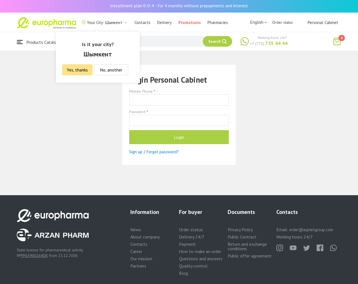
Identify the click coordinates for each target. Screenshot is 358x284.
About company (145, 237)
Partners (138, 266)
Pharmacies (218, 22)
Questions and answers (200, 258)
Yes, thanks (77, 70)
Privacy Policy (240, 229)
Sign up (135, 151)
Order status (282, 22)
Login (179, 137)
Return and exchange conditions (247, 246)
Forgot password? (163, 151)
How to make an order (200, 251)
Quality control (193, 266)
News (135, 229)
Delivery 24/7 (191, 237)
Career (136, 251)
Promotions (189, 22)
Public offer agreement (250, 256)
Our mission (141, 258)
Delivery (164, 22)
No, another (111, 70)
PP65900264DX (34, 255)
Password (137, 112)
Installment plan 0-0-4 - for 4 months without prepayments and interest (179, 5)
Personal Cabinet (323, 22)
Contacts (142, 22)
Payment (187, 244)
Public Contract (242, 237)
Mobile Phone (141, 91)
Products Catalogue (40, 42)
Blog (183, 273)
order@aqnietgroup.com (311, 229)
